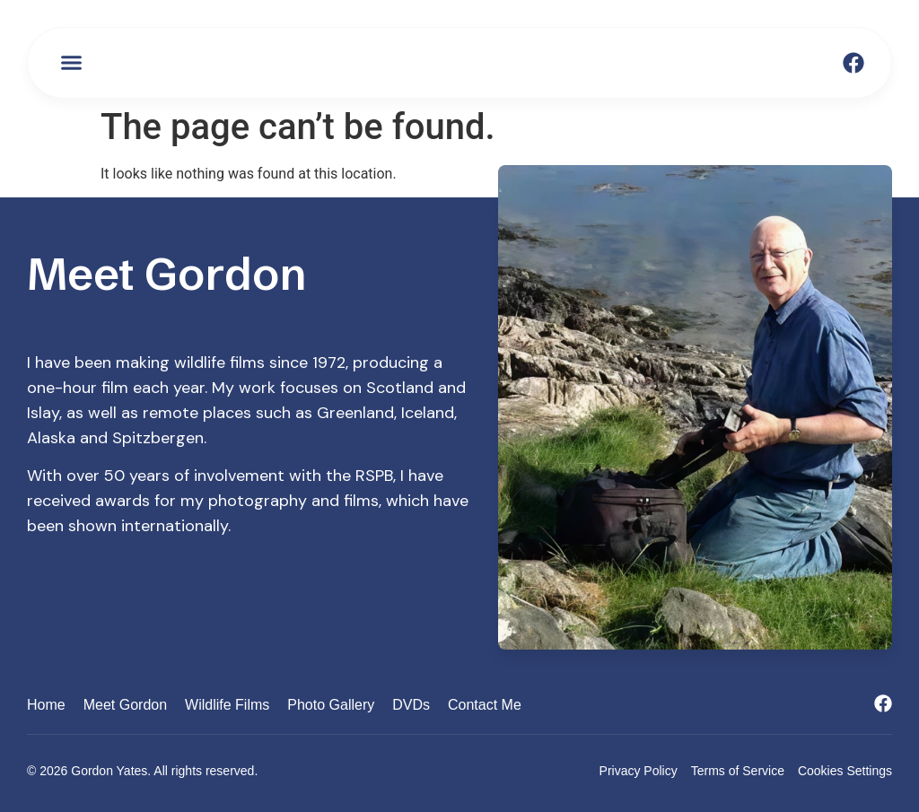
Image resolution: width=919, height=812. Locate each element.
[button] (72, 63)
